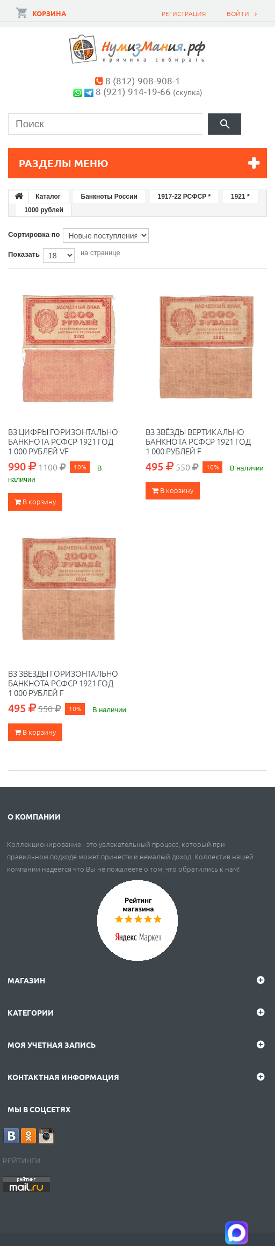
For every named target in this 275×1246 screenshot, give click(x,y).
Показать (24, 254)
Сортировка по (34, 234)
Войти (238, 13)
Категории (31, 1012)
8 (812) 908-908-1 (142, 80)
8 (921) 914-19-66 (133, 91)
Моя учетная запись (52, 1044)
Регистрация (184, 13)
